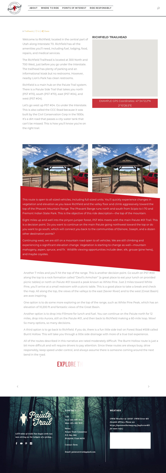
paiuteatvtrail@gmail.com (83, 452)
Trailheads (28, 31)
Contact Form (71, 444)
